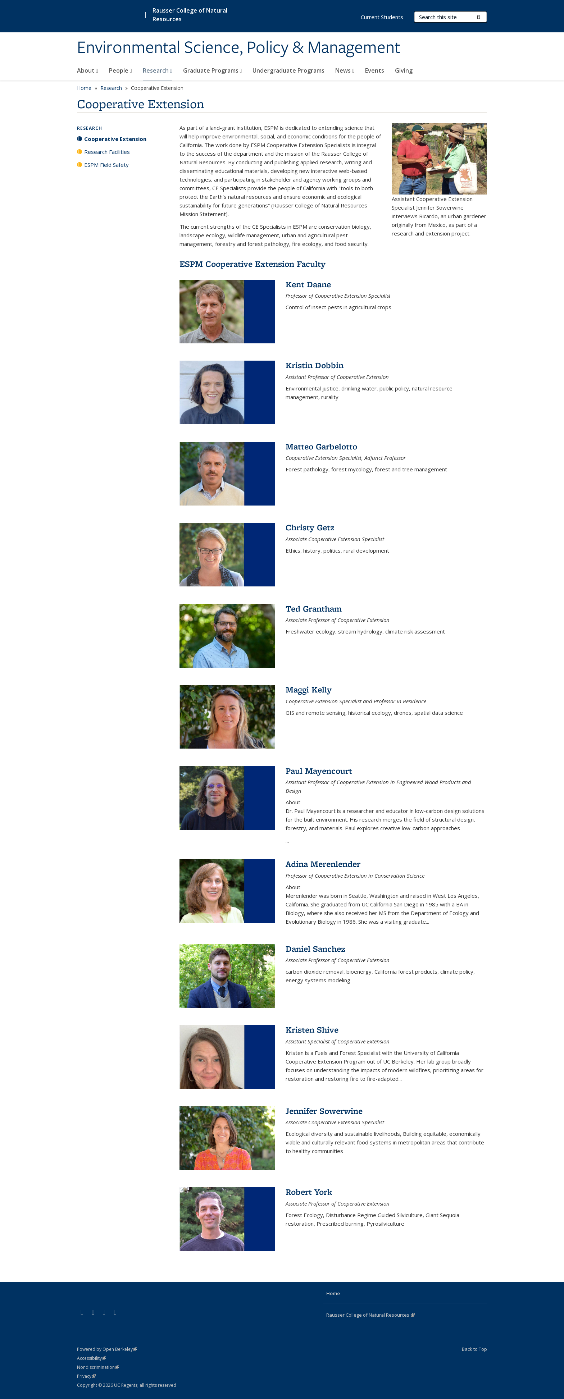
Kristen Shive (312, 1029)
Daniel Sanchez (315, 948)
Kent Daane (308, 284)
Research (157, 70)
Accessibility (91, 1358)
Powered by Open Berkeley (107, 1349)
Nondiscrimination (98, 1367)
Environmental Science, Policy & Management (238, 48)
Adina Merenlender (323, 863)
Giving (404, 70)
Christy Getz (310, 527)
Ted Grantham (314, 608)
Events (374, 70)
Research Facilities (107, 151)
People (120, 70)
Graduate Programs (212, 70)
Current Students (382, 16)
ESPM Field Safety (106, 164)
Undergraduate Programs (288, 70)
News (344, 70)
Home (84, 87)
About (87, 70)
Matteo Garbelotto (321, 446)
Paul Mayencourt (319, 770)
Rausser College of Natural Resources (370, 1315)
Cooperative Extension (115, 138)
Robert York (309, 1191)
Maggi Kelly (309, 689)
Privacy (86, 1376)
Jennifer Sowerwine (324, 1110)
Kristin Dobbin (315, 365)
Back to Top (474, 1349)
